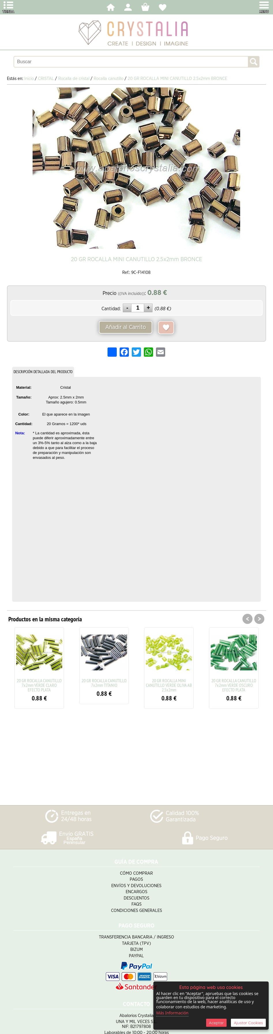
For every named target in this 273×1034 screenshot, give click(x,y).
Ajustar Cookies (248, 1022)
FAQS (136, 904)
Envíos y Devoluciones (136, 886)
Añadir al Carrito (125, 327)
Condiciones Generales (136, 910)
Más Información (172, 1013)
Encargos (136, 892)
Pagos (136, 879)
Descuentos (136, 898)
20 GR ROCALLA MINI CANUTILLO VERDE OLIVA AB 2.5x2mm (169, 685)
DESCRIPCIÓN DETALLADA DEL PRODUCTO (43, 371)
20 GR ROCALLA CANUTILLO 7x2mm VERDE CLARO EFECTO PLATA (39, 685)
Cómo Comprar (136, 873)
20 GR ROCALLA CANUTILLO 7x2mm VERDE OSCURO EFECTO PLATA (233, 685)
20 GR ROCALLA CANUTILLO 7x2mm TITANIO (104, 683)
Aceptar (216, 1022)
